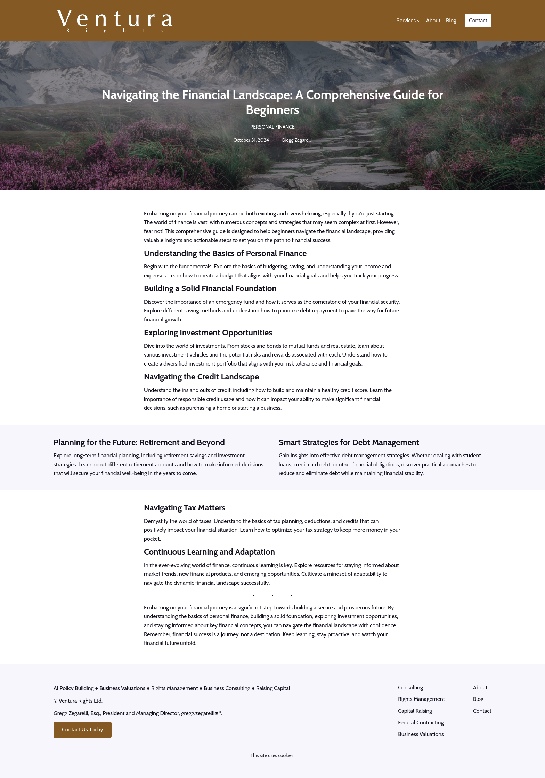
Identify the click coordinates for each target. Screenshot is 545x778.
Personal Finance (272, 127)
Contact (478, 20)
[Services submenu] (419, 20)
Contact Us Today (82, 731)
